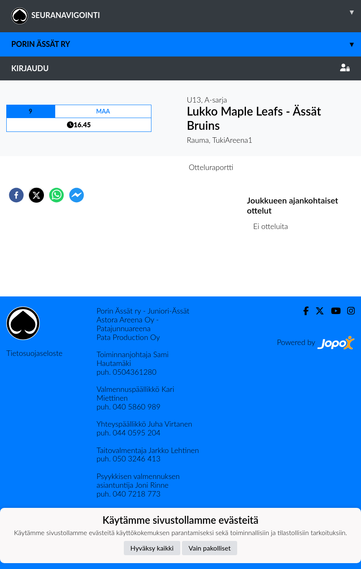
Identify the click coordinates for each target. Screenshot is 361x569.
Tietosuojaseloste (34, 353)
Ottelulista (274, 268)
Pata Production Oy (128, 337)
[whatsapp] (56, 195)
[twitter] (36, 195)
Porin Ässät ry (186, 44)
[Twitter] (316, 310)
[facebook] (16, 195)
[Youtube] (332, 310)
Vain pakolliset (210, 548)
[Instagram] (348, 310)
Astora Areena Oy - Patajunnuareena (128, 324)
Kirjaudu (180, 68)
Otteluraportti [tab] (211, 167)
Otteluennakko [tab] (151, 167)
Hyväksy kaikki (152, 548)
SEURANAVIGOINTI (186, 12)
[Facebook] (303, 310)
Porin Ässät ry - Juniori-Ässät (143, 310)
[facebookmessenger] (76, 195)
